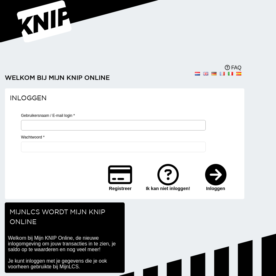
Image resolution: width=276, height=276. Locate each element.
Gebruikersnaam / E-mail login (48, 115)
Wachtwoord (33, 137)
